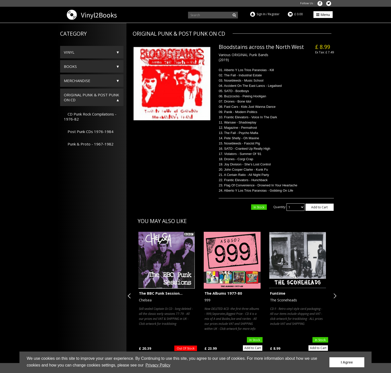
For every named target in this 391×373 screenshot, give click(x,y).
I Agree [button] (347, 362)
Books (70, 66)
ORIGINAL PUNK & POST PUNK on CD (91, 97)
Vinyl (69, 52)
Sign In (261, 14)
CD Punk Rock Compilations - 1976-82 (90, 117)
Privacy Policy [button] (158, 365)
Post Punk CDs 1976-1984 (88, 131)
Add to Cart (319, 207)
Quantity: (279, 207)
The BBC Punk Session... (161, 293)
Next (333, 295)
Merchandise (77, 80)
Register (274, 14)
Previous (130, 295)
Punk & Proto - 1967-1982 (88, 143)
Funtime (277, 293)
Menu (323, 14)
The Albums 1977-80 (223, 293)
